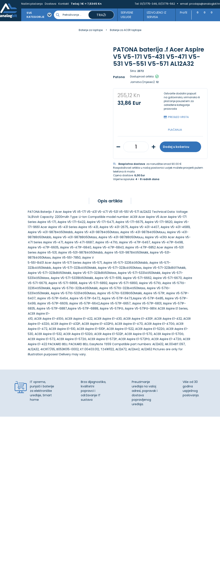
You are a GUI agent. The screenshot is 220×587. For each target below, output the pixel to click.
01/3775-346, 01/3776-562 (157, 4)
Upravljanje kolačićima (129, 464)
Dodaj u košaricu (180, 147)
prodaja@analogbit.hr (204, 4)
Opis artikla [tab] (110, 201)
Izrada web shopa (119, 583)
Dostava (50, 4)
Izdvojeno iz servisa (155, 14)
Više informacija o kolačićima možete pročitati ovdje (78, 567)
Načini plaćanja (32, 4)
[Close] (55, 574)
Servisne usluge (125, 14)
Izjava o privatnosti (127, 468)
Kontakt (63, 4)
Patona (119, 77)
